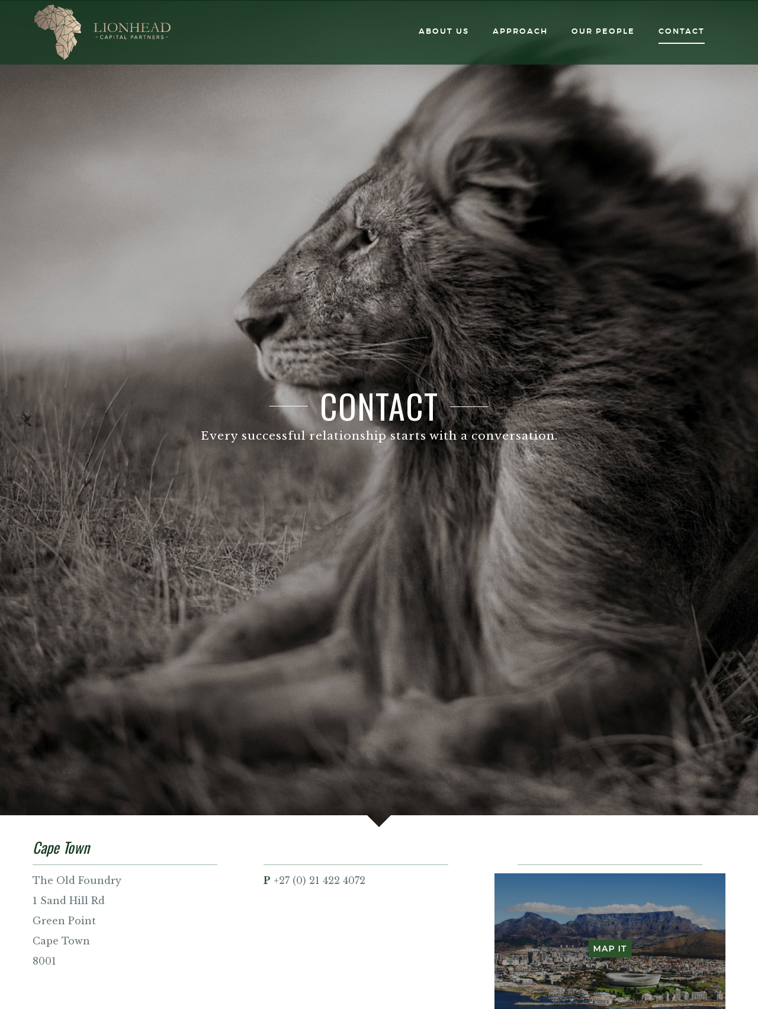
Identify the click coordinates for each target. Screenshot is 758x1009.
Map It (610, 948)
